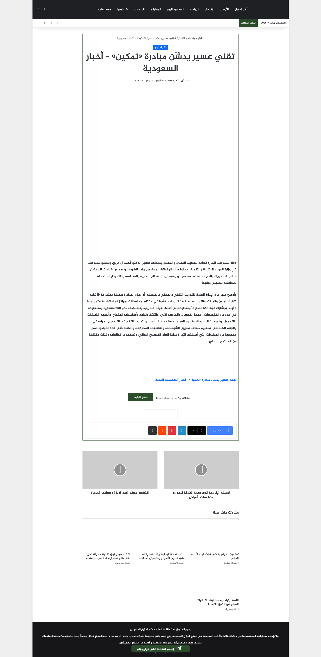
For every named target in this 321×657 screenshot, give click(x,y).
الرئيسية (198, 38)
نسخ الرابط (140, 397)
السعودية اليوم (175, 9)
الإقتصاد (209, 9)
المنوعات (139, 9)
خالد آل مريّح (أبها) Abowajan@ (172, 81)
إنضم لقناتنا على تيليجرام (159, 649)
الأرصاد (224, 9)
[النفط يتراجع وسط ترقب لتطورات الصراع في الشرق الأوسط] (215, 583)
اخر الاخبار (184, 38)
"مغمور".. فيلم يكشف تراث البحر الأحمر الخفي (215, 556)
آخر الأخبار (241, 9)
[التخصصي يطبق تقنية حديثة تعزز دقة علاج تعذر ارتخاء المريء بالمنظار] (106, 536)
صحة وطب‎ (104, 9)
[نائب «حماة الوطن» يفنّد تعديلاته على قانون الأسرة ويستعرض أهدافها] (161, 536)
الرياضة (194, 9)
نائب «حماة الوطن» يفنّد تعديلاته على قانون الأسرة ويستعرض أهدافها (162, 556)
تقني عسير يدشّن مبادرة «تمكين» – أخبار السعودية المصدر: (195, 380)
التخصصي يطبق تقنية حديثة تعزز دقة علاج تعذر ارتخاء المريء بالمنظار (108, 556)
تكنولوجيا (122, 9)
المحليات (155, 9)
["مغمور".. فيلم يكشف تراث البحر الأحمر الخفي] (215, 536)
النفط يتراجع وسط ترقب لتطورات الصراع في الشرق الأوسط (218, 602)
